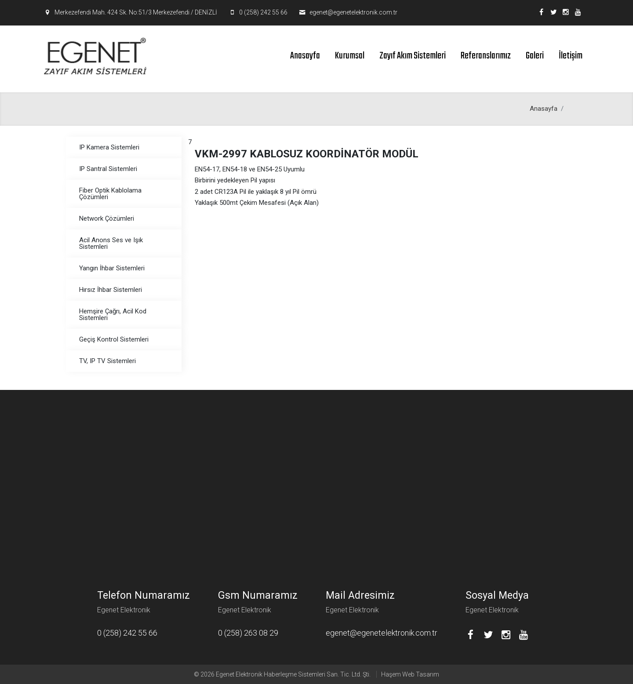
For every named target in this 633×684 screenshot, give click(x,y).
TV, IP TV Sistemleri (107, 361)
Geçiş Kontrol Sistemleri (114, 339)
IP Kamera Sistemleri (109, 147)
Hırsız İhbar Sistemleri (110, 290)
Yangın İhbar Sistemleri (112, 268)
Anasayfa (305, 55)
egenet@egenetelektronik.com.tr (353, 12)
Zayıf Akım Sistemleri (412, 55)
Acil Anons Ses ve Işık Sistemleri (111, 243)
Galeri (535, 55)
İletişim (570, 55)
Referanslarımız (486, 55)
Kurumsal (349, 55)
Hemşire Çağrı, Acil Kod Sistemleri (112, 314)
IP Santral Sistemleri (108, 169)
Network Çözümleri (106, 218)
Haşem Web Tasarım (410, 674)
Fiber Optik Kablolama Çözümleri (110, 193)
